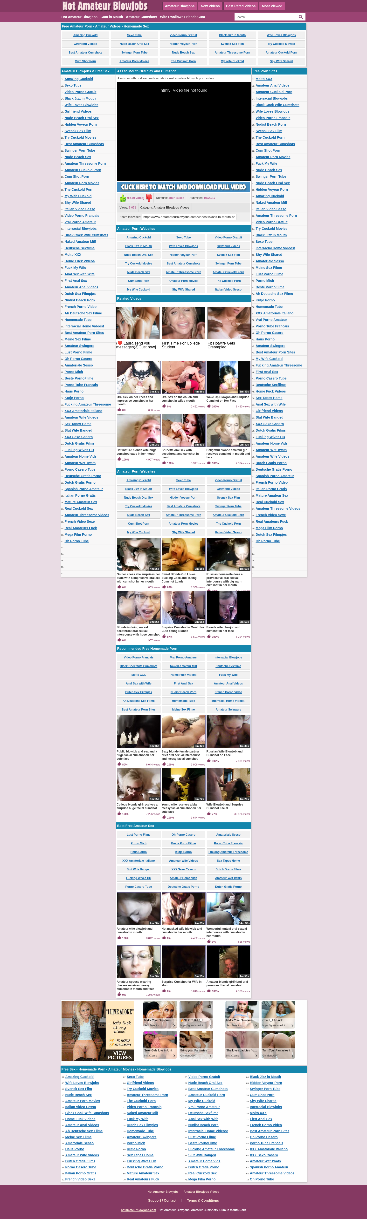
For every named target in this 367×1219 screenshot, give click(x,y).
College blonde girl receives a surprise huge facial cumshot (137, 806)
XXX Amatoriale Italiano (84, 411)
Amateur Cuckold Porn (281, 52)
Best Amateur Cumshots (85, 52)
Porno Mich (74, 372)
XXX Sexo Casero (79, 437)
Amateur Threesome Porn (232, 52)
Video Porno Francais (82, 215)
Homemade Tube (78, 320)
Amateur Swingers (79, 346)
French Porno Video (81, 307)
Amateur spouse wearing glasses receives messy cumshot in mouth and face (135, 985)
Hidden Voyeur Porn (183, 44)
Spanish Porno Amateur (84, 489)
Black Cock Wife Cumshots (86, 235)
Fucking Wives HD (79, 450)
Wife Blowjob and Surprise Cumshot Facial (225, 806)
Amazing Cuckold (85, 35)
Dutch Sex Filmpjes (80, 294)
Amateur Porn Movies (134, 61)
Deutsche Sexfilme (80, 248)
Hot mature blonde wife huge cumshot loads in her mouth (137, 451)
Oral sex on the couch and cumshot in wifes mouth (180, 398)
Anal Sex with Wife (80, 274)
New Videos (210, 6)
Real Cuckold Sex (79, 508)
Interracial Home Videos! (84, 326)
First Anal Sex (76, 281)
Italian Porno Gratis (80, 495)
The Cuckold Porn (183, 61)
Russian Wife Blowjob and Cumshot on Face (225, 753)
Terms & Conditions (203, 1200)
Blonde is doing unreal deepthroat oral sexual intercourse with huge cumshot (138, 631)
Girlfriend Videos (85, 44)
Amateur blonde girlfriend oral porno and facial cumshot (227, 983)
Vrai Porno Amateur (80, 222)
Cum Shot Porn (85, 61)
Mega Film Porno (78, 534)
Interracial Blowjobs (81, 228)
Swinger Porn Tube (134, 52)
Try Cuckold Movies (281, 44)
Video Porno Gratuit (183, 35)
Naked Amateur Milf (80, 242)
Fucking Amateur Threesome (88, 404)
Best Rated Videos (241, 6)
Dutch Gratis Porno (80, 482)
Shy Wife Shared (281, 61)
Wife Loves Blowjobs (281, 35)
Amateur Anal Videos (81, 287)
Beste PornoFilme (79, 378)
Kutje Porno (74, 398)
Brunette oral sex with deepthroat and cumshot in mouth (180, 453)
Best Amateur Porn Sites (84, 333)
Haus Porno (74, 391)
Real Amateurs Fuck (81, 528)
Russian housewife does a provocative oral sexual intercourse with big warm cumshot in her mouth (225, 580)
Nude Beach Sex (183, 52)
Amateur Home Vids (81, 456)
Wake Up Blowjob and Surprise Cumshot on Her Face (228, 398)
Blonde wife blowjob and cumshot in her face (224, 629)
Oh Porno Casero (78, 359)
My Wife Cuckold (232, 61)
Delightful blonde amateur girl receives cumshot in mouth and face (228, 453)
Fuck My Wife (75, 268)
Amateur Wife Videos (81, 417)
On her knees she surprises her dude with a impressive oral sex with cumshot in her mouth (138, 578)
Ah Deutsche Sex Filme (83, 313)
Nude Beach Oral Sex (134, 44)
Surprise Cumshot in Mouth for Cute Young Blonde (183, 629)
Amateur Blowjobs (180, 6)
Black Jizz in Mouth (232, 35)
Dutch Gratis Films (80, 443)
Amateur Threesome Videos (87, 515)
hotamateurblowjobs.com (138, 1210)
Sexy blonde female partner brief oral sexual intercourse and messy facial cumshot (181, 755)
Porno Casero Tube (80, 469)
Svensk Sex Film (232, 44)
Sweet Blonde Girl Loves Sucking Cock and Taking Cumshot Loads (179, 578)
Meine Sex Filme (78, 339)
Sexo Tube (134, 35)
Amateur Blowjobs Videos (171, 207)
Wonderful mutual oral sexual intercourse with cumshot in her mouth (227, 932)
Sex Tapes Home (78, 424)
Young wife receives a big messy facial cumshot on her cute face (181, 808)
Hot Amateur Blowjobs (162, 1191)
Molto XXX (73, 255)
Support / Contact (162, 1200)
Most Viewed (272, 6)
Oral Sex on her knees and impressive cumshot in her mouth (135, 400)
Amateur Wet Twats (80, 463)
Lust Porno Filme (78, 352)
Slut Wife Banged (78, 430)
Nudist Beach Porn (80, 300)
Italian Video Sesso (80, 209)
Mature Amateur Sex (81, 502)
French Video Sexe (80, 521)
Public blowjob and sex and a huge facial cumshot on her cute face (137, 755)
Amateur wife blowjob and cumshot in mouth (135, 930)
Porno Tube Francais (81, 385)
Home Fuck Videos (80, 261)
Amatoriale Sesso (79, 365)
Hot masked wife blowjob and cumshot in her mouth (182, 930)
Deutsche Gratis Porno (83, 476)
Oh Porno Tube (77, 541)
